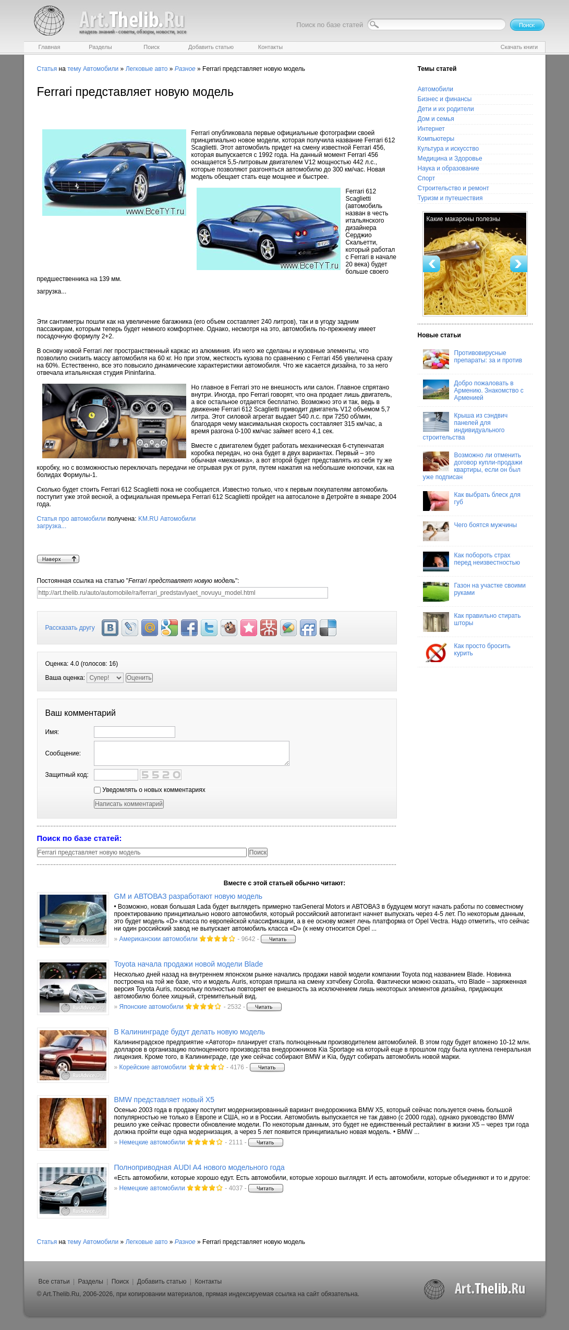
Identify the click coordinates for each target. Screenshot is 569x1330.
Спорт (426, 178)
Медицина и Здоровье (450, 158)
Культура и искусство (448, 148)
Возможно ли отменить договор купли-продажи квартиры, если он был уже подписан (473, 466)
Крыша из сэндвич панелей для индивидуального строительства (465, 426)
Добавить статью (162, 1281)
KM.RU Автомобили (217, 535)
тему (74, 68)
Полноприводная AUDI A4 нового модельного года (199, 1167)
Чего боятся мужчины (470, 531)
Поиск (120, 1281)
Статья (47, 68)
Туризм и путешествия (450, 198)
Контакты (208, 1281)
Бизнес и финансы (445, 99)
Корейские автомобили (153, 1067)
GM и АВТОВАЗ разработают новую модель (188, 896)
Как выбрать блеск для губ (471, 501)
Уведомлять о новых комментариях (149, 790)
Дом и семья (436, 119)
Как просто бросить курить (467, 652)
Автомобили (100, 68)
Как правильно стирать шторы (472, 622)
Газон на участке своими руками (474, 592)
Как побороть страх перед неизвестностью (471, 561)
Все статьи (54, 1281)
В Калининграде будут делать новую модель (189, 1032)
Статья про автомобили (71, 518)
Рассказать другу (70, 627)
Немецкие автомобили (152, 1142)
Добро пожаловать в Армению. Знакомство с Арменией (473, 390)
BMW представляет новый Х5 (164, 1099)
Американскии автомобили (158, 939)
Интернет (431, 128)
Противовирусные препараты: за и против (473, 359)
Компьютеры (436, 138)
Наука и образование (448, 168)
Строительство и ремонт (453, 188)
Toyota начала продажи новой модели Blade (188, 964)
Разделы (90, 1281)
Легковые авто (147, 68)
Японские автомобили (151, 1006)
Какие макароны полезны (464, 219)
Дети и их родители (446, 109)
